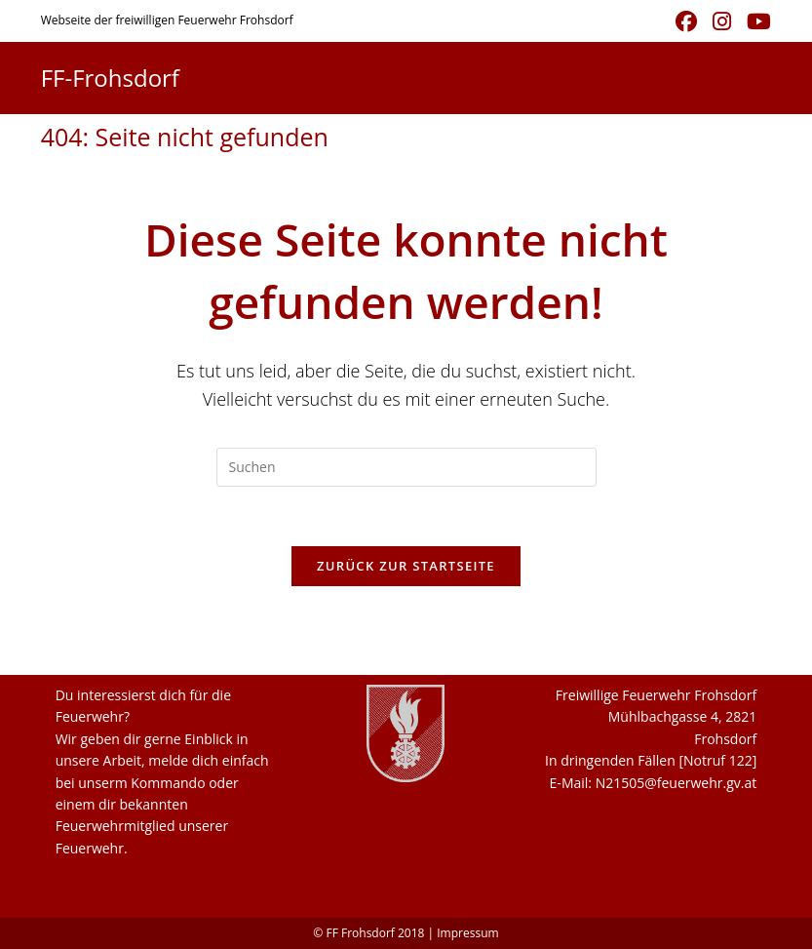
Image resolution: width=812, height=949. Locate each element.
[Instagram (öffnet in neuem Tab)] (722, 21)
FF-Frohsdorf (110, 77)
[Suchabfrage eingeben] (406, 467)
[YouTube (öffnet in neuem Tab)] (755, 21)
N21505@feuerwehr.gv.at (676, 782)
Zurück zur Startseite (406, 565)
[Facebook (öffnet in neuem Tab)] (686, 21)
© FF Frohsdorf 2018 (368, 933)
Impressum (467, 933)
